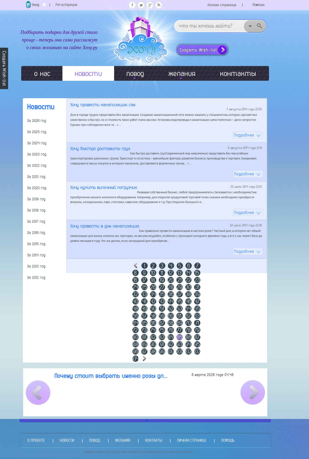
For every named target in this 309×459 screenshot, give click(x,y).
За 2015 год (36, 244)
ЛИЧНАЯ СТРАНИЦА (191, 440)
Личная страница (222, 5)
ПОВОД (94, 440)
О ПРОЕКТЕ (36, 440)
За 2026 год (36, 121)
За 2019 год (36, 199)
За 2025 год (36, 132)
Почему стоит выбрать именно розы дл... (110, 375)
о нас (42, 73)
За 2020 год (36, 188)
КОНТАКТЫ (153, 440)
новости (88, 73)
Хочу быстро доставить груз (100, 148)
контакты (238, 73)
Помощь (259, 5)
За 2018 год (36, 210)
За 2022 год (36, 165)
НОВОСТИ (67, 440)
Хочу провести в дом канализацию (104, 226)
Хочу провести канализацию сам (102, 104)
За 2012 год (36, 277)
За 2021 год (36, 177)
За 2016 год (36, 233)
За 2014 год (36, 255)
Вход (39, 6)
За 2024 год (36, 143)
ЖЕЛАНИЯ (122, 440)
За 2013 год (36, 266)
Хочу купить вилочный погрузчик (103, 187)
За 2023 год (36, 154)
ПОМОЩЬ (227, 440)
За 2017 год (36, 221)
